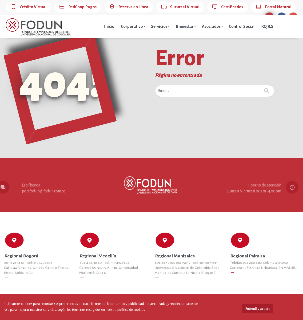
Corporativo (133, 26)
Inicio (109, 26)
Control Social (242, 26)
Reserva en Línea (128, 7)
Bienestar (186, 26)
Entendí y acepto (257, 309)
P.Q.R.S (267, 26)
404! (60, 83)
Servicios (160, 26)
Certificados (227, 7)
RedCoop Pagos (78, 7)
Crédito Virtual (29, 7)
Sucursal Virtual (180, 7)
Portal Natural (273, 7)
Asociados (212, 26)
